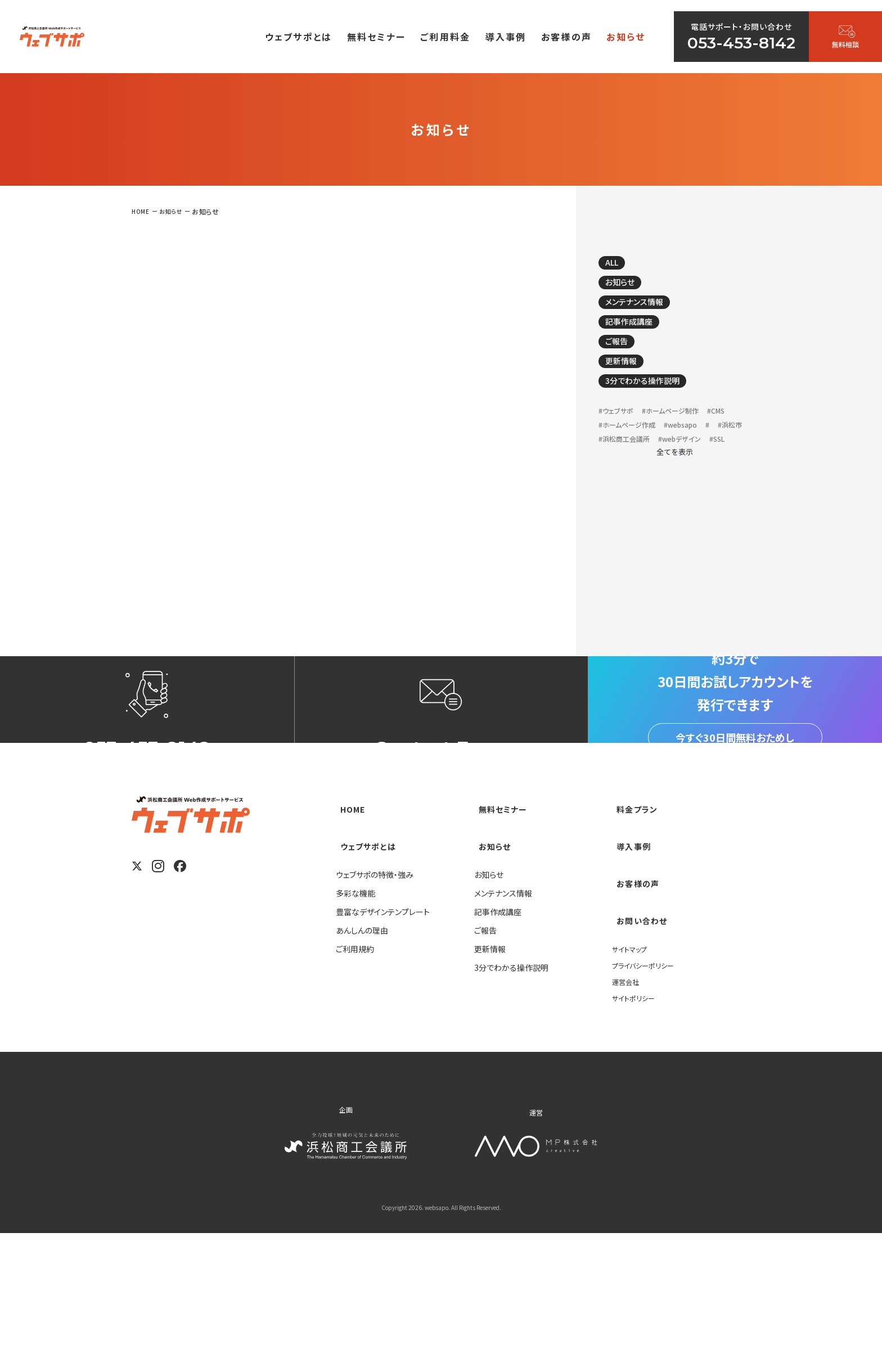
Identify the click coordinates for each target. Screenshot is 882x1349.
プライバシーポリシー (648, 1080)
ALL (618, 264)
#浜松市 (678, 467)
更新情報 (628, 379)
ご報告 (622, 356)
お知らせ (627, 287)
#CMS (609, 451)
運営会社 (628, 1096)
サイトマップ (632, 1064)
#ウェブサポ (619, 435)
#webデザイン (697, 482)
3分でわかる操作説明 (655, 402)
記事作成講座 (638, 333)
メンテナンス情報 (645, 310)
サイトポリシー (636, 1113)
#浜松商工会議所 (630, 482)
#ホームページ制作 (685, 435)
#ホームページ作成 (664, 451)
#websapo (619, 467)
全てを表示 (674, 512)
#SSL (608, 498)
